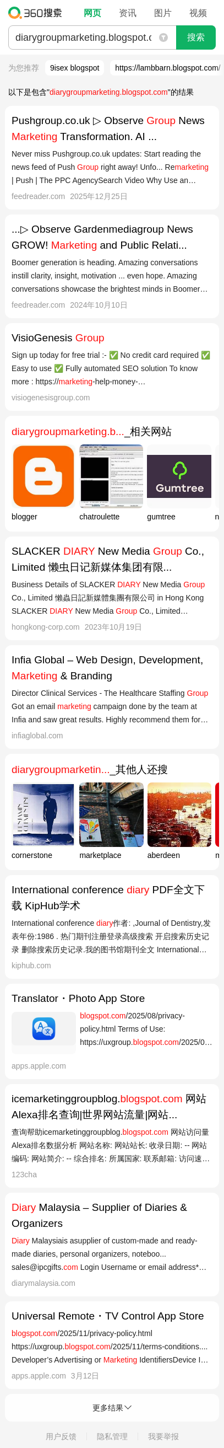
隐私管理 (112, 1436)
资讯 (127, 13)
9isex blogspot (75, 67)
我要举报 (163, 1436)
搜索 (196, 37)
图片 (163, 13)
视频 (198, 13)
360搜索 (37, 12)
